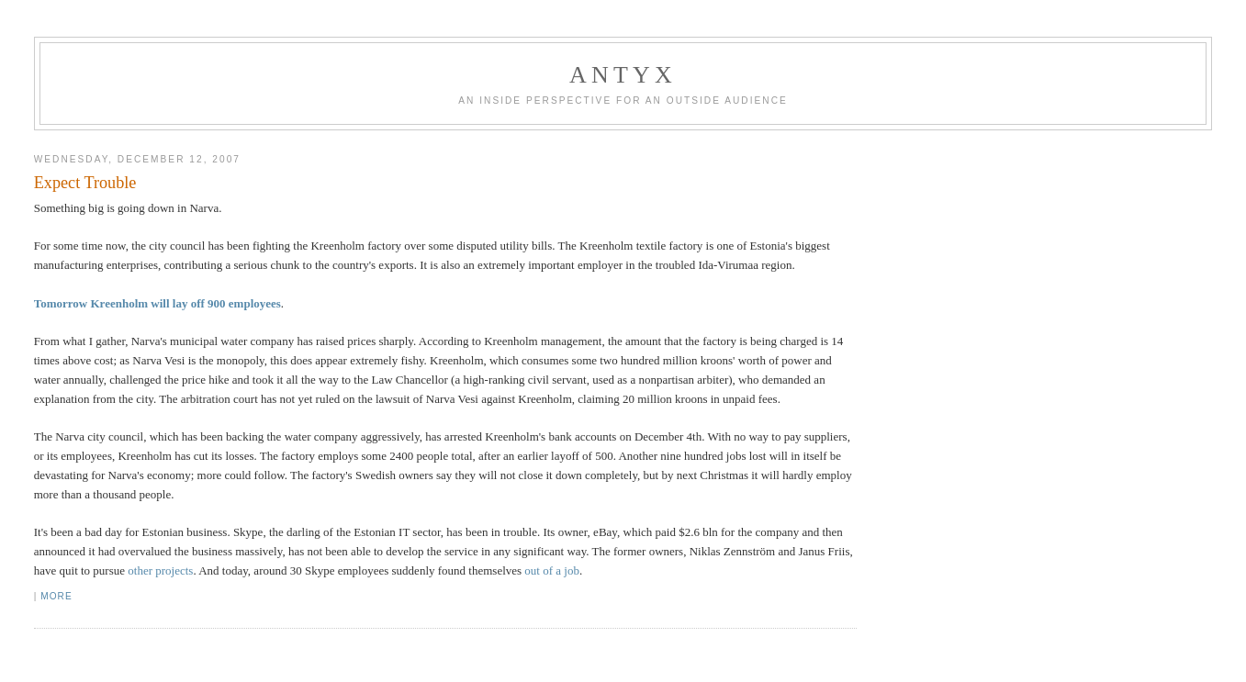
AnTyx (623, 74)
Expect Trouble (85, 182)
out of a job (551, 570)
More (56, 596)
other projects (160, 570)
